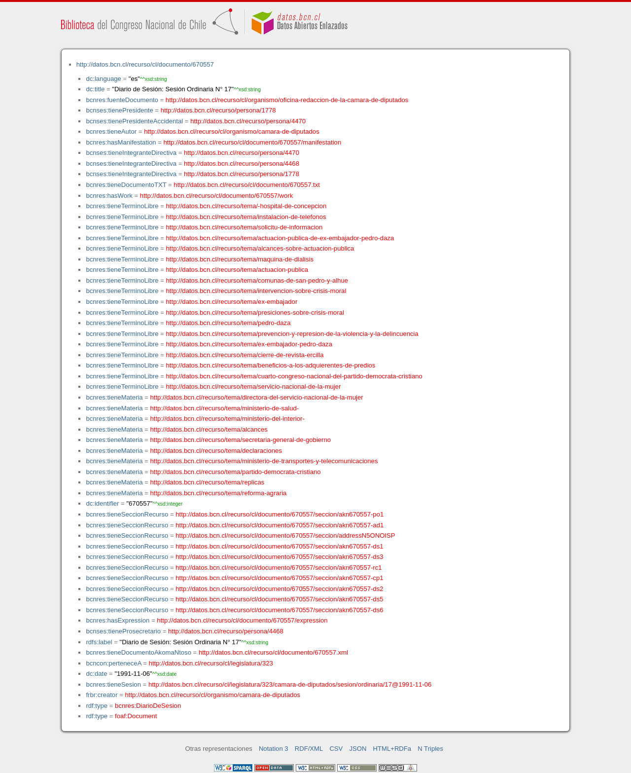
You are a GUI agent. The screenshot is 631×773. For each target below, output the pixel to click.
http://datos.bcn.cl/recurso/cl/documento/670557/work (216, 195)
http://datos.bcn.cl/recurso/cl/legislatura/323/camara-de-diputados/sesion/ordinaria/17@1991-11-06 (289, 684)
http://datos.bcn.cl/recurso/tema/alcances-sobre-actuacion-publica (260, 248)
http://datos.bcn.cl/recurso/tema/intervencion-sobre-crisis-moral (256, 290)
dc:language (103, 78)
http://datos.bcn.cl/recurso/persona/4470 (248, 121)
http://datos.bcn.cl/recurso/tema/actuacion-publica (237, 269)
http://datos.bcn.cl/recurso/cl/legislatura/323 (211, 663)
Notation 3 (273, 748)
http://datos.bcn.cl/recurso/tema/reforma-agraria (218, 493)
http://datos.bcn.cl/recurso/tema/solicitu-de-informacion (244, 227)
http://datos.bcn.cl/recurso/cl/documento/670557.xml (273, 652)
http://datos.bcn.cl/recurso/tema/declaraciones (216, 450)
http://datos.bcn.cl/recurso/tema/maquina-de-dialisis (240, 259)
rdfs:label (99, 642)
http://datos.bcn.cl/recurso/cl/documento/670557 (145, 64)
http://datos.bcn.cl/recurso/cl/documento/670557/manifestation (252, 142)
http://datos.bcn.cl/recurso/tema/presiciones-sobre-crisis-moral (255, 312)
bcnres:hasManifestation (121, 142)
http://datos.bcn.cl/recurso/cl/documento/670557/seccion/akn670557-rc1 (278, 567)
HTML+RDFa (392, 748)
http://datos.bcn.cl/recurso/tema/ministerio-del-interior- (227, 418)
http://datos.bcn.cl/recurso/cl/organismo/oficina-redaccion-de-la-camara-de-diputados (287, 100)
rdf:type (96, 705)
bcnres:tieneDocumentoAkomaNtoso (138, 652)
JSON (357, 748)
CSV (336, 748)
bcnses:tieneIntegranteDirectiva (131, 152)
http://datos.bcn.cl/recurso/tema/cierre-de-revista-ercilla (245, 355)
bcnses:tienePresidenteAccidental (134, 121)
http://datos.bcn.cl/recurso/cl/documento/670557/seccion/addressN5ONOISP (285, 535)
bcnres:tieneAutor (111, 131)
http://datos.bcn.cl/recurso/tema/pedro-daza (228, 323)
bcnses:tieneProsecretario (123, 631)
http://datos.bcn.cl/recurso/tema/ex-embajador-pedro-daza (249, 344)
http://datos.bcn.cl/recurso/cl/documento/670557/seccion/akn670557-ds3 (279, 556)
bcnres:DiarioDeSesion (148, 705)
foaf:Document (136, 716)
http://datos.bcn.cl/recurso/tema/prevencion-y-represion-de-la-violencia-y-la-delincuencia (292, 333)
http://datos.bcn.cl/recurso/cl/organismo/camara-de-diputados (231, 131)
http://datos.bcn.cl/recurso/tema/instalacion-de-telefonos (246, 217)
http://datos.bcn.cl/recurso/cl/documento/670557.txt (247, 184)
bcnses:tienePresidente (119, 110)
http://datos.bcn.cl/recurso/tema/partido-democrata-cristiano (235, 472)
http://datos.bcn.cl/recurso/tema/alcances (209, 429)
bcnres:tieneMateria (114, 397)
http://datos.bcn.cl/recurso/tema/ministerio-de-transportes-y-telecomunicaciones (264, 461)
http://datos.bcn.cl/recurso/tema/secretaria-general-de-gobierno (240, 439)
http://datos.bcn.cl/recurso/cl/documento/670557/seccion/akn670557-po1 (279, 514)
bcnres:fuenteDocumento (122, 100)
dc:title (95, 89)
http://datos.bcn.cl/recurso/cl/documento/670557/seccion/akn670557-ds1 (279, 546)
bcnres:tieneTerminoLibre (122, 206)
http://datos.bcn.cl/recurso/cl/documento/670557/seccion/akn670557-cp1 (279, 578)
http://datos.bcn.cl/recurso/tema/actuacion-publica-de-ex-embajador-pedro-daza (280, 238)
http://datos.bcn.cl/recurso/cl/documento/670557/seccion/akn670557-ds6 (279, 610)
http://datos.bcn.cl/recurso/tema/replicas (207, 482)
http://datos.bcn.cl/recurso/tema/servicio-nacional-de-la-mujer (253, 386)
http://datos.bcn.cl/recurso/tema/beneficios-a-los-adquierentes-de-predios (271, 365)
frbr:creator (101, 695)
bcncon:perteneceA (113, 663)
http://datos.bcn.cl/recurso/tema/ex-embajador (232, 301)
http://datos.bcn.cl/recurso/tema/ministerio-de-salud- (224, 408)
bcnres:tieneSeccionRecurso (127, 514)
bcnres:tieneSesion (113, 684)
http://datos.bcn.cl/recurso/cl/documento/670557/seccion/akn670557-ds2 (279, 588)
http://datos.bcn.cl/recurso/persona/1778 (218, 110)
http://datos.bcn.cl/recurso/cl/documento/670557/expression (242, 620)
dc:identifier (102, 503)
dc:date (96, 673)
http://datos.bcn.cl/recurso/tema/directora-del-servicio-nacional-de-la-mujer (256, 397)
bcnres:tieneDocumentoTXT (126, 184)
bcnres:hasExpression (117, 620)
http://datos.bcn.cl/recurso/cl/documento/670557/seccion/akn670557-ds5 (279, 599)
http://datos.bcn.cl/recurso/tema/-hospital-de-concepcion (246, 206)
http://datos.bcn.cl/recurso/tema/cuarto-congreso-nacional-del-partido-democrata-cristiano (294, 376)
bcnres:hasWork (109, 195)
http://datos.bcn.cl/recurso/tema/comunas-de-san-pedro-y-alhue (257, 280)
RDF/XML (309, 748)
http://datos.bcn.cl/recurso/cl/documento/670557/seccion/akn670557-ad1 (279, 525)
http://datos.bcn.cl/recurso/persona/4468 (241, 163)
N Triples (430, 748)
